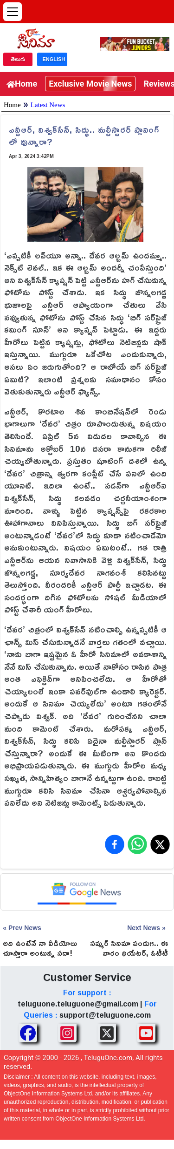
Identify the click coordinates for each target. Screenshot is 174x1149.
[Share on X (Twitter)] (160, 844)
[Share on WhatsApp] (137, 844)
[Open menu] (12, 11)
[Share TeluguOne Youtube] (146, 1033)
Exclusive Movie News (90, 83)
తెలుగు (18, 59)
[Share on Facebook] (114, 844)
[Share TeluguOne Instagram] (67, 1033)
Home (21, 83)
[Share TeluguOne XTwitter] (106, 1033)
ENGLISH (53, 59)
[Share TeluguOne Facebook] (28, 1033)
